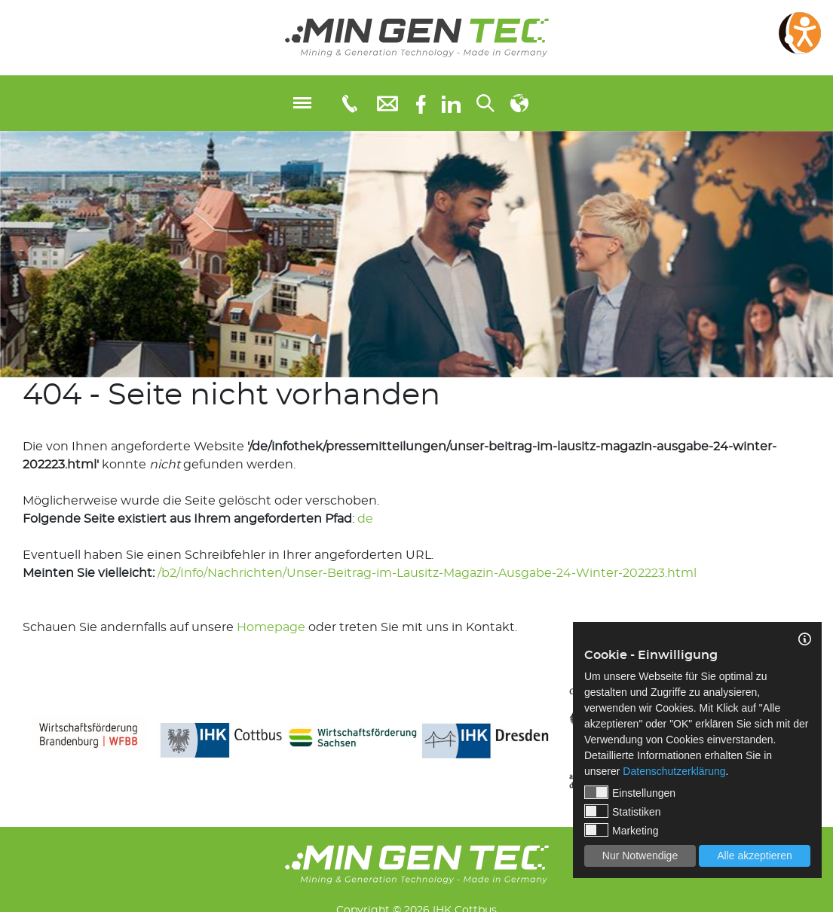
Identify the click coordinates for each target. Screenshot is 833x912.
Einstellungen (629, 792)
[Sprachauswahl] (519, 103)
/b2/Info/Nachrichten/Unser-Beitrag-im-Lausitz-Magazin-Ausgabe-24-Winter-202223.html (427, 573)
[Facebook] (421, 103)
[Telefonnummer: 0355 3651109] (348, 103)
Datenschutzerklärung (674, 771)
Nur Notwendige (640, 855)
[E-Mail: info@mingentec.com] (387, 103)
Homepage (271, 627)
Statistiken (622, 811)
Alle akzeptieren (754, 855)
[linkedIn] (451, 103)
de (365, 519)
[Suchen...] (485, 103)
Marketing (621, 830)
